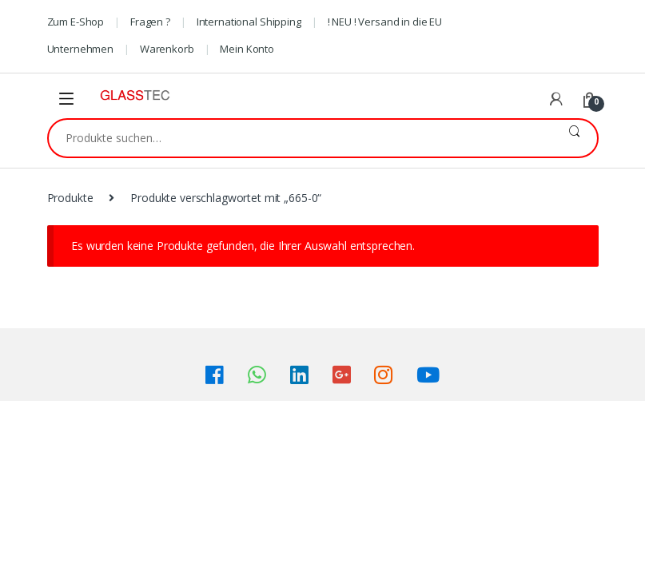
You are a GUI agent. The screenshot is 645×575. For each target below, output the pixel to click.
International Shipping (249, 21)
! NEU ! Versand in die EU (385, 21)
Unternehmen (80, 49)
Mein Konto (247, 49)
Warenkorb (167, 49)
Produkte (70, 197)
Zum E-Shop (76, 21)
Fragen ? (150, 21)
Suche (574, 138)
